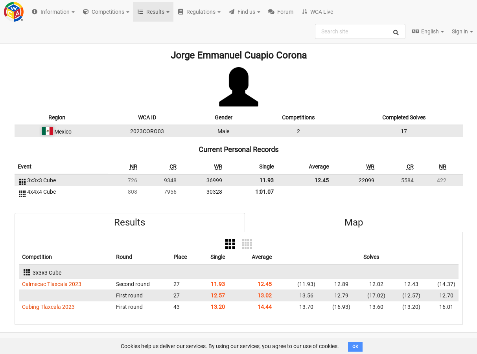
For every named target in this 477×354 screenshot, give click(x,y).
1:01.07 (264, 192)
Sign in (462, 31)
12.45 (322, 180)
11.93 (267, 180)
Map (353, 222)
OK (355, 346)
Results (129, 222)
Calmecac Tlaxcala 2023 (51, 284)
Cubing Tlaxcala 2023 (48, 307)
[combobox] (360, 31)
